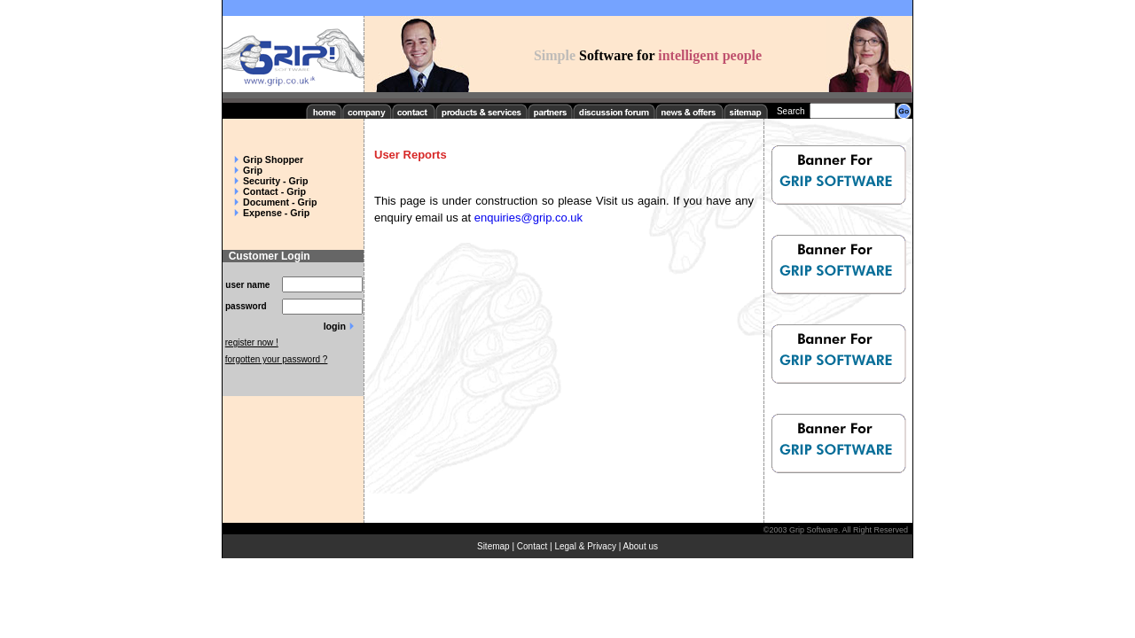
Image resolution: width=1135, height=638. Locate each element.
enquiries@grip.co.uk (528, 217)
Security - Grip (275, 180)
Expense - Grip (276, 212)
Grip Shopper (273, 159)
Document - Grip (280, 202)
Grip (252, 170)
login (335, 326)
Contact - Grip (274, 191)
